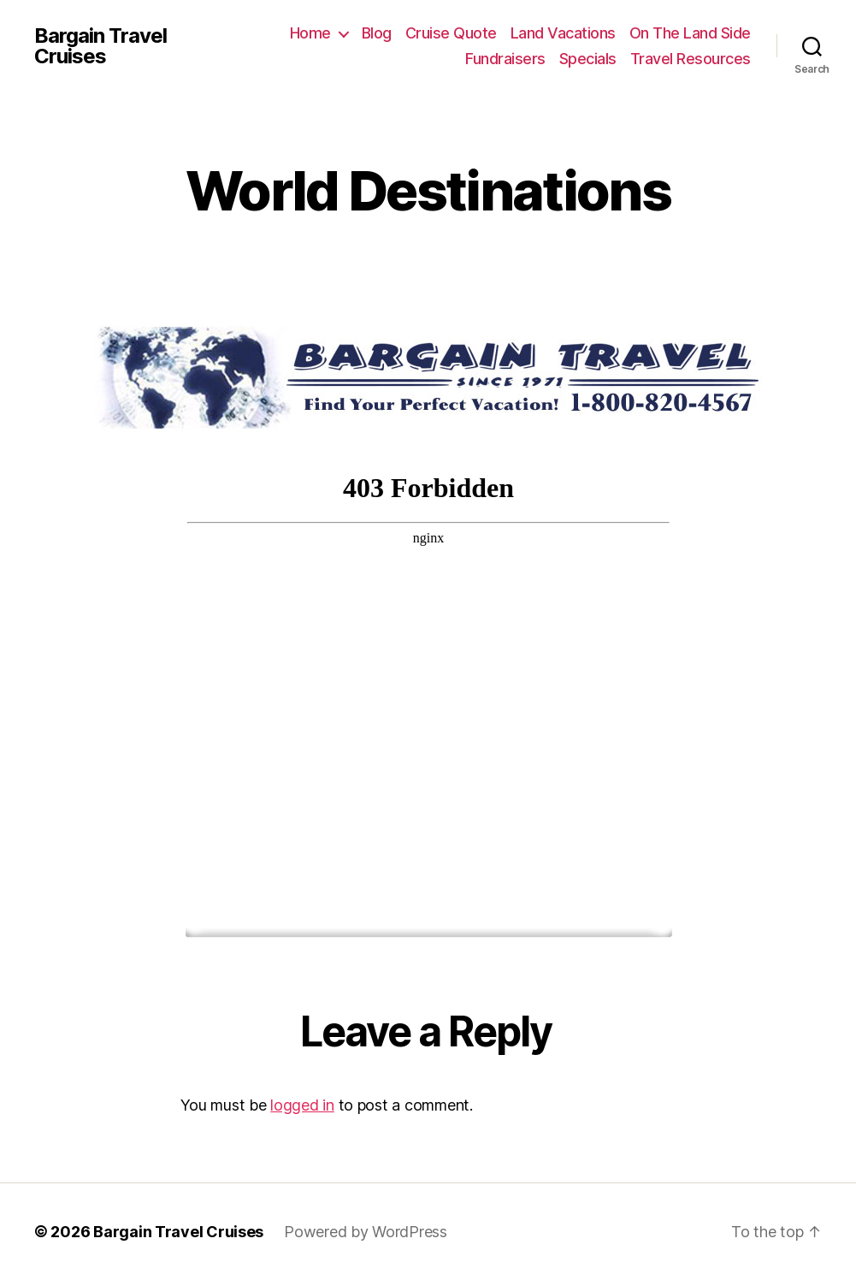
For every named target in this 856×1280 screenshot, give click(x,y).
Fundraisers (505, 59)
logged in (302, 1105)
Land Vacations (563, 33)
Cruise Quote (451, 33)
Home (310, 33)
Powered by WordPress (365, 1232)
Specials (588, 59)
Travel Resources (690, 59)
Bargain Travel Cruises (100, 46)
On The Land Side (690, 33)
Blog (377, 33)
